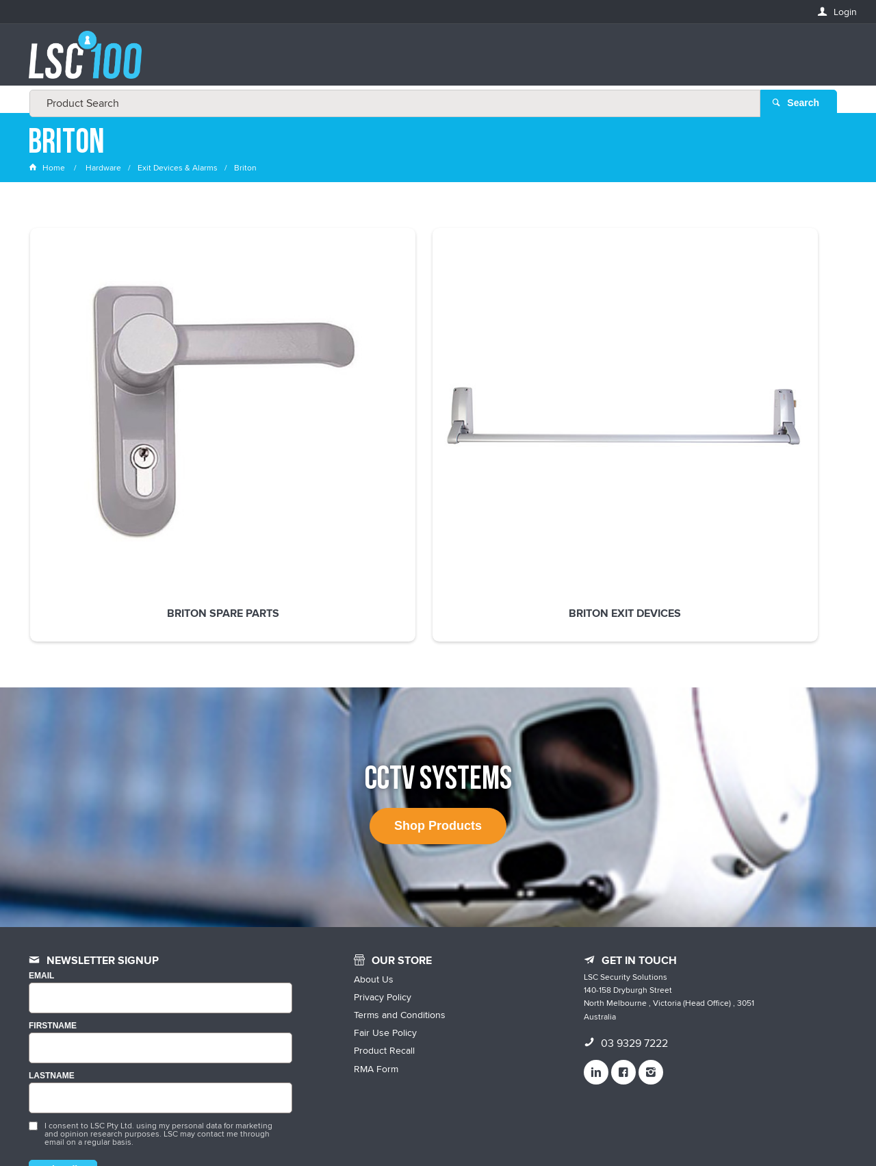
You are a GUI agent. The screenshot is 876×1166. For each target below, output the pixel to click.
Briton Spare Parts (105, 406)
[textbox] (434, 62)
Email (41, 861)
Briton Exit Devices (272, 406)
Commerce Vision (541, 1126)
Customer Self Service (446, 1126)
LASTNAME (52, 960)
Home (48, 167)
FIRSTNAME (53, 911)
